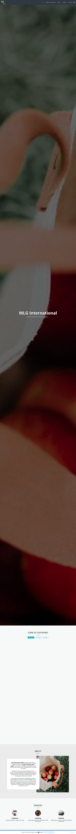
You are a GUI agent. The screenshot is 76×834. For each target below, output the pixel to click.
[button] (74, 2)
